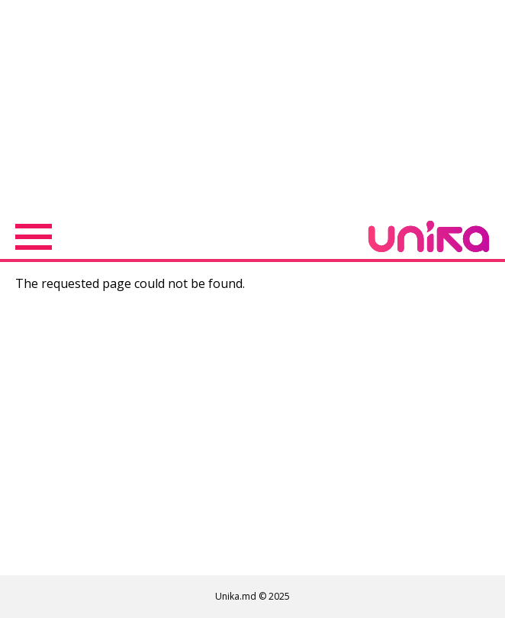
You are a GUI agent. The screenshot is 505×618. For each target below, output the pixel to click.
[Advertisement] (252, 107)
